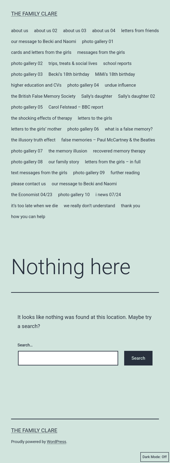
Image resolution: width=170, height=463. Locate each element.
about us (19, 30)
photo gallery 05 (27, 107)
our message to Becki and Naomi (43, 41)
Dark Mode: (155, 457)
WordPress (56, 441)
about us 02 (45, 30)
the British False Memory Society (43, 96)
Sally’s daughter (96, 96)
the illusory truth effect (33, 140)
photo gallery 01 (98, 41)
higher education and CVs (36, 85)
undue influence (120, 85)
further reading (125, 172)
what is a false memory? (129, 129)
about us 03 (74, 30)
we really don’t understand (89, 205)
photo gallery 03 (27, 74)
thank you (130, 205)
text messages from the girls (39, 172)
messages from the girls (101, 52)
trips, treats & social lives (72, 63)
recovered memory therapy (119, 151)
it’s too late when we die (34, 205)
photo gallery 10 (74, 194)
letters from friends (140, 30)
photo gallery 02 (27, 63)
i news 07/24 (108, 194)
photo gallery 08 (27, 161)
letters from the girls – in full (113, 161)
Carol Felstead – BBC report (75, 107)
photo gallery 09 (89, 172)
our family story (63, 161)
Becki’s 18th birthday (68, 74)
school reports (117, 63)
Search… (25, 345)
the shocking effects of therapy (41, 118)
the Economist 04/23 (31, 194)
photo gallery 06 (83, 129)
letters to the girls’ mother (36, 129)
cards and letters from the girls (41, 52)
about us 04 (103, 30)
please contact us (28, 183)
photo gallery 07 (27, 151)
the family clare (34, 14)
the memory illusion (67, 151)
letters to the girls (95, 118)
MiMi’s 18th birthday (115, 74)
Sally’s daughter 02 (136, 96)
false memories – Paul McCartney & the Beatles (108, 140)
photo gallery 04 (83, 85)
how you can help (28, 216)
